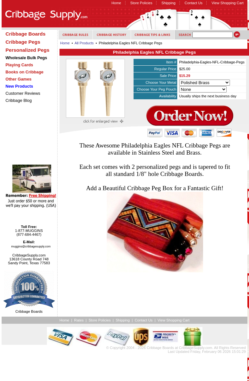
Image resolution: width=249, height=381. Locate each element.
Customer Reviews (22, 93)
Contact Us (193, 3)
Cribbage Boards (160, 348)
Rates (78, 320)
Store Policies (141, 3)
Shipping (168, 3)
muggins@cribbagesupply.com (31, 246)
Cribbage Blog (18, 100)
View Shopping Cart (227, 3)
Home (116, 3)
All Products (84, 43)
